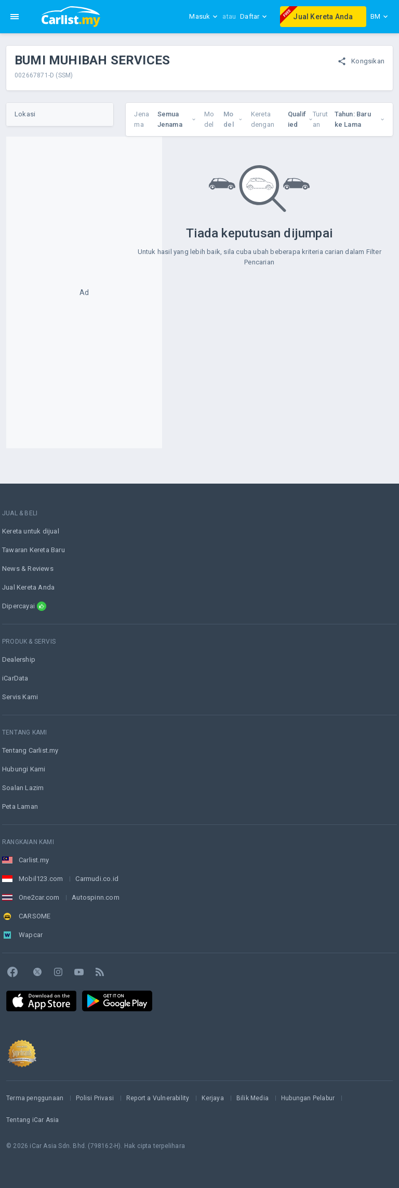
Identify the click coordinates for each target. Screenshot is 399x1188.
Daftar (254, 16)
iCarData (15, 678)
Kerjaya (212, 1098)
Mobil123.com (41, 879)
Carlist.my (34, 860)
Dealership (18, 659)
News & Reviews (28, 568)
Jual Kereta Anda (316, 15)
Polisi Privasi (95, 1098)
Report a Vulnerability (157, 1098)
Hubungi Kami (23, 769)
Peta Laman (20, 806)
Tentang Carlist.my (30, 750)
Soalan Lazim (23, 788)
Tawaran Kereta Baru (33, 550)
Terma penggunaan (34, 1098)
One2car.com (39, 897)
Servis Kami (20, 697)
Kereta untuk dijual (30, 531)
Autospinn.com (95, 897)
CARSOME (34, 916)
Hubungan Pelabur (308, 1098)
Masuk (203, 16)
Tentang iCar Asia (32, 1120)
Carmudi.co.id (96, 879)
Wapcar (31, 935)
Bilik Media (252, 1098)
